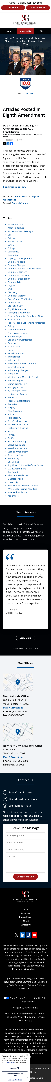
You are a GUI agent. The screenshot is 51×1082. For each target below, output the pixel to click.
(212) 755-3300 (20, 760)
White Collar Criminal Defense (23, 485)
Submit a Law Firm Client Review (25, 648)
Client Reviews (26, 512)
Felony (11, 326)
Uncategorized (15, 478)
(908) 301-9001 (20, 711)
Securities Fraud (16, 455)
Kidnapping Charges (18, 370)
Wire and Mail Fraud (18, 492)
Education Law (15, 305)
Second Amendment (18, 451)
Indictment (13, 360)
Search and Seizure (17, 448)
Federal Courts (15, 319)
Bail (9, 234)
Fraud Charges (15, 336)
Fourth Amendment (18, 333)
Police (11, 414)
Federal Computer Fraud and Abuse (26, 316)
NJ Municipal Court (17, 390)
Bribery (11, 238)
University (13, 482)
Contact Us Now (25, 876)
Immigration (14, 356)
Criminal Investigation (19, 278)
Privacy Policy (25, 917)
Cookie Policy (41, 998)
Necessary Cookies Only (15, 1074)
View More (25, 637)
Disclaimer (29, 93)
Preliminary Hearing (18, 427)
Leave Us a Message (25, 828)
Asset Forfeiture (16, 227)
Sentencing (13, 458)
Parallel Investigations (19, 400)
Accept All (15, 1068)
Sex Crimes (13, 461)
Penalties (12, 404)
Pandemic (13, 397)
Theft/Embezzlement (18, 475)
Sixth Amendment (17, 468)
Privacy (11, 434)
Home (8, 31)
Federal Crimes (20, 203)
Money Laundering (17, 383)
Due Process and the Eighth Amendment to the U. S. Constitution (20, 129)
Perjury (11, 407)
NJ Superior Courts (17, 394)
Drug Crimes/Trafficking (20, 299)
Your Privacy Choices (17, 998)
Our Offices (25, 663)
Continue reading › (14, 187)
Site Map (26, 921)
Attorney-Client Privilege (20, 231)
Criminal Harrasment (18, 275)
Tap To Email (38, 7)
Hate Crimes (14, 346)
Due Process (20, 196)
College (11, 248)
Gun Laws (13, 343)
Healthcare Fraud (16, 353)
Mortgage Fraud (16, 387)
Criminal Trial (15, 282)
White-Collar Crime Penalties (22, 488)
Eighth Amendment (17, 309)
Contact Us (25, 31)
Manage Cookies (26, 1001)
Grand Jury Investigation (20, 339)
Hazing (11, 350)
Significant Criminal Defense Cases (25, 465)
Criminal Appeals (16, 261)
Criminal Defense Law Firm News (24, 268)
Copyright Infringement (20, 258)
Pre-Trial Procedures (18, 424)
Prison (11, 431)
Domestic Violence (17, 295)
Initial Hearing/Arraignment (22, 363)
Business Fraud (15, 241)
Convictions (14, 255)
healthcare (13, 495)
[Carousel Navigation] (12, 624)
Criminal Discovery (17, 271)
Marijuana (13, 373)
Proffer (11, 438)
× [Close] (27, 1055)
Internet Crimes (16, 366)
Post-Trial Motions (17, 421)
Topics (7, 218)
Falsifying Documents (19, 312)
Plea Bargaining (16, 411)
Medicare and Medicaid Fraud (23, 377)
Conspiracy (13, 251)
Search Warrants (16, 444)
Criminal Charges (16, 265)
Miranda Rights (15, 380)
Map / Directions (13, 707)
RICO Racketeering (17, 441)
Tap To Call (13, 7)
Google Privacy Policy (20, 1016)
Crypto (11, 285)
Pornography (14, 417)
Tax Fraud (13, 472)
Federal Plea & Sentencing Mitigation (26, 322)
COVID (11, 244)
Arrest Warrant (15, 224)
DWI (10, 288)
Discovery (13, 292)
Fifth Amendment (17, 329)
